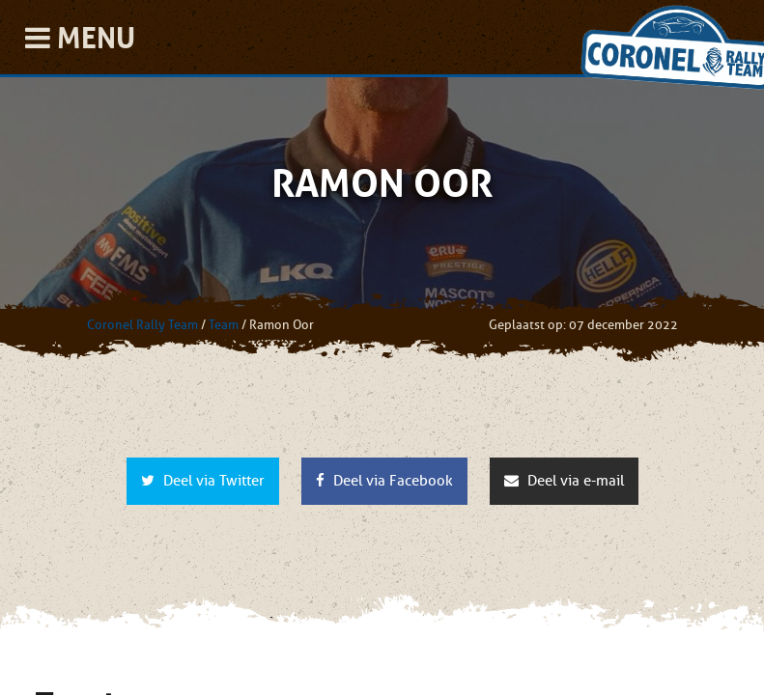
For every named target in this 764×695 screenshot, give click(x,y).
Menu (80, 37)
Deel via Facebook (384, 480)
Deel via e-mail (564, 480)
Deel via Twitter (203, 480)
